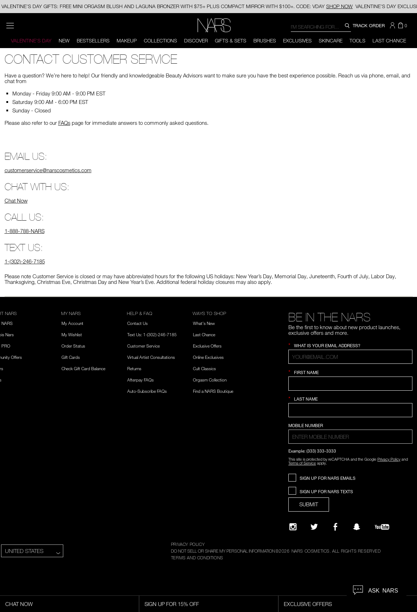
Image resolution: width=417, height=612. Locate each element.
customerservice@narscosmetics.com (48, 170)
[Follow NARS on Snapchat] (356, 526)
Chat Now (16, 200)
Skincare (330, 40)
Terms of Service (302, 463)
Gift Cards (70, 357)
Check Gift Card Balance (83, 368)
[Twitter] (314, 526)
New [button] (64, 40)
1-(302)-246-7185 (25, 261)
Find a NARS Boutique (213, 391)
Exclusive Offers (207, 346)
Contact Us (137, 323)
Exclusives (297, 40)
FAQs (64, 123)
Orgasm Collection (210, 380)
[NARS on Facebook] (335, 526)
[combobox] (321, 26)
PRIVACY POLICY (188, 544)
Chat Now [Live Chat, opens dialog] (19, 604)
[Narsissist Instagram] (293, 526)
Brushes (264, 40)
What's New (204, 323)
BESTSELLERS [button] (93, 40)
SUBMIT (308, 504)
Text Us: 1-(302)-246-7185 (152, 334)
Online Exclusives (208, 357)
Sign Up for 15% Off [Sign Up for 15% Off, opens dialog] (172, 604)
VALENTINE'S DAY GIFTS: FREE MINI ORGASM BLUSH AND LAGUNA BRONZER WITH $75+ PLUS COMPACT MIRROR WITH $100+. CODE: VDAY (177, 6)
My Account (72, 323)
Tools (357, 40)
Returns (134, 368)
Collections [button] (160, 40)
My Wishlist (71, 334)
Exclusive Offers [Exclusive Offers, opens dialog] (308, 604)
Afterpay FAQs (140, 380)
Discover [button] (196, 40)
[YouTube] (382, 526)
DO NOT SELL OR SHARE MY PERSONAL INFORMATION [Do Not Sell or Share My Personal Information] (223, 550)
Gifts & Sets (230, 40)
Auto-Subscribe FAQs (147, 391)
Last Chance (389, 40)
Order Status (73, 346)
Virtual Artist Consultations (151, 357)
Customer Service (143, 346)
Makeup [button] (127, 40)
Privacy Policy (388, 459)
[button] (393, 25)
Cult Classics (204, 368)
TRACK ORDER (369, 25)
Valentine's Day (31, 40)
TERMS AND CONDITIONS (197, 557)
